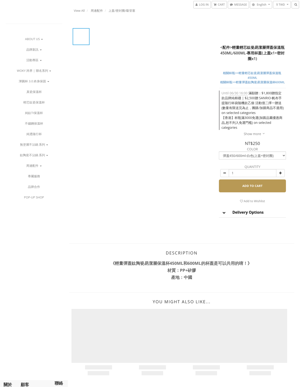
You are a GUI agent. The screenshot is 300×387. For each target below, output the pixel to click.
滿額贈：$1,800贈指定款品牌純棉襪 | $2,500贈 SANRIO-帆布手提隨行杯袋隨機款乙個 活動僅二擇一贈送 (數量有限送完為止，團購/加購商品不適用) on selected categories (252, 103)
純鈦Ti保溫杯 (34, 113)
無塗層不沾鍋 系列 (34, 144)
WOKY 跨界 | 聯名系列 (34, 70)
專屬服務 (34, 176)
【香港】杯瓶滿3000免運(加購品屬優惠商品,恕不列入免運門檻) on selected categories (251, 122)
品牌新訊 (33, 49)
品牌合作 (34, 187)
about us (34, 39)
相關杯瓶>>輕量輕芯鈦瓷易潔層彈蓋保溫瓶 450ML (252, 75)
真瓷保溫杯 (34, 92)
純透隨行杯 (34, 134)
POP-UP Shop (34, 197)
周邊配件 (33, 165)
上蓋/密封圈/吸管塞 (122, 10)
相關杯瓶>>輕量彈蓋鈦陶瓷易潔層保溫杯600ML (252, 82)
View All (79, 10)
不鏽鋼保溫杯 (34, 123)
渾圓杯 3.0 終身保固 (34, 81)
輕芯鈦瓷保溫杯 (34, 102)
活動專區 (33, 60)
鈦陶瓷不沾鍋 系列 (34, 155)
